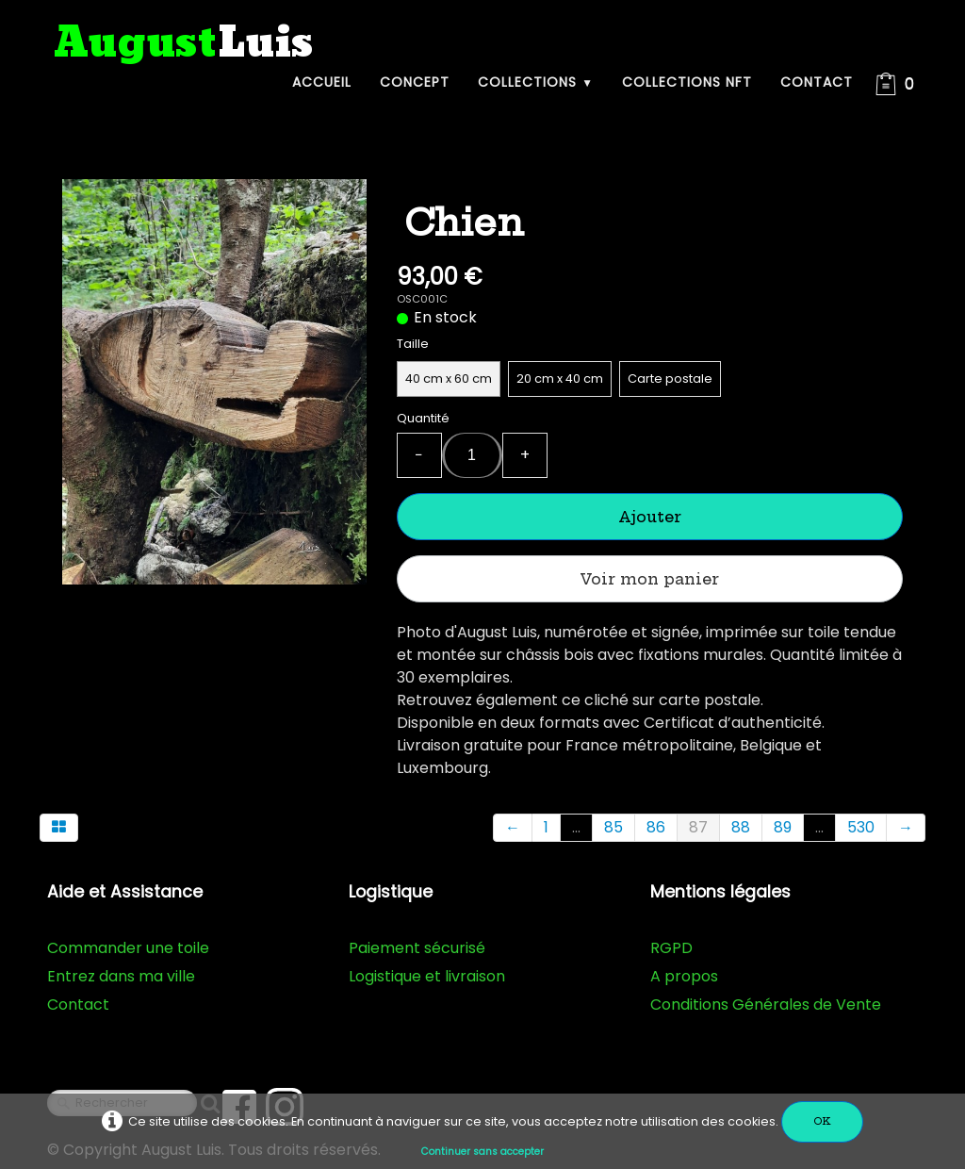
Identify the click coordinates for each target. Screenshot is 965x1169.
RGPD (671, 948)
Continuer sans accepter (482, 1151)
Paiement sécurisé (417, 948)
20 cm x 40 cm (559, 378)
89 (783, 827)
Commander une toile (128, 948)
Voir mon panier (649, 578)
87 (698, 827)
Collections (536, 82)
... (576, 827)
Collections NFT (687, 82)
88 (740, 827)
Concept (415, 82)
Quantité (423, 418)
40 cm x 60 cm (448, 378)
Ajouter (649, 516)
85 (613, 827)
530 (861, 827)
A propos (684, 976)
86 (655, 827)
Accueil (322, 82)
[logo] (184, 44)
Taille (413, 344)
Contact (816, 82)
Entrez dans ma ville (121, 976)
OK (822, 1121)
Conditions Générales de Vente (765, 1004)
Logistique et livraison (427, 976)
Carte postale (670, 378)
